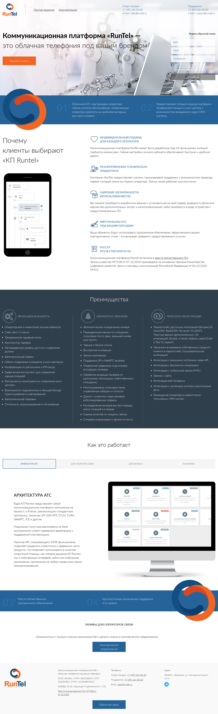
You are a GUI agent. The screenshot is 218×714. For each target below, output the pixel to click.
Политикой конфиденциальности (190, 69)
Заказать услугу (19, 60)
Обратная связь (109, 704)
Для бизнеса (136, 464)
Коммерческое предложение (109, 646)
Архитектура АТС (27, 464)
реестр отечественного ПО (171, 257)
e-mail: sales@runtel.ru (135, 13)
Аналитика (191, 464)
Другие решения (44, 9)
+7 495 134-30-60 (133, 9)
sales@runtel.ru (124, 684)
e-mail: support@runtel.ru (201, 13)
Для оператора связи (81, 464)
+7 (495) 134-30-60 (133, 679)
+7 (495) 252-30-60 (136, 674)
